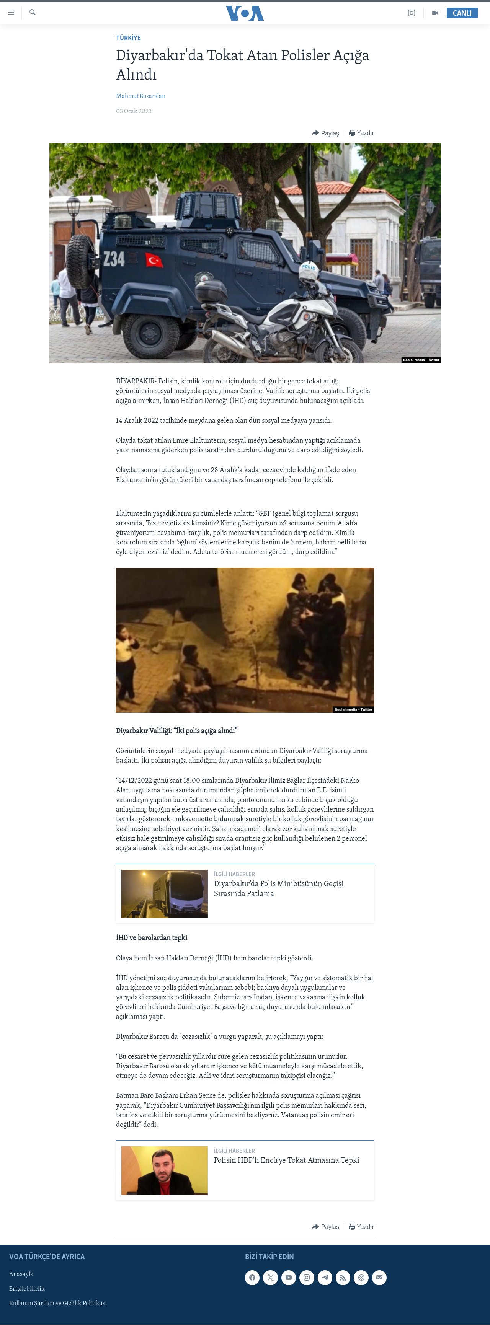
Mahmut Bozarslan (140, 96)
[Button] (325, 133)
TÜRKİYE (128, 38)
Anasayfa (21, 1274)
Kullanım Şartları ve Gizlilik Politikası (58, 1304)
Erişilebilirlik (27, 1289)
